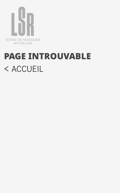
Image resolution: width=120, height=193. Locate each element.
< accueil (23, 69)
